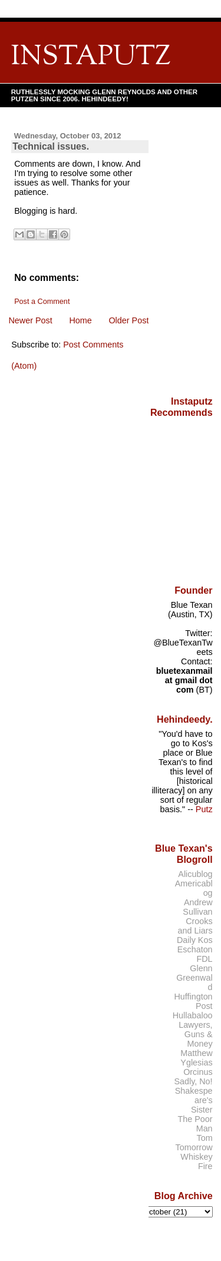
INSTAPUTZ (90, 57)
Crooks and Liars (195, 925)
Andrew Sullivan (197, 907)
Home (80, 320)
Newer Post (30, 320)
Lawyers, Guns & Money (195, 1034)
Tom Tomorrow (194, 1142)
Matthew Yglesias (196, 1057)
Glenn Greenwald (194, 978)
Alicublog (195, 874)
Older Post (128, 320)
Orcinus (197, 1072)
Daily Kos (195, 940)
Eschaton (195, 949)
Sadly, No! (193, 1081)
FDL (204, 959)
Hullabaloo (193, 1015)
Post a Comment (42, 301)
